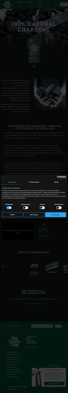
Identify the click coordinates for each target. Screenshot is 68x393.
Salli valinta (34, 215)
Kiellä (12, 215)
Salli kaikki (56, 215)
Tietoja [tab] (56, 182)
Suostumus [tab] (11, 182)
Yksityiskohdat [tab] (34, 182)
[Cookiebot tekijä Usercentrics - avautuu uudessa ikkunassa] (58, 177)
